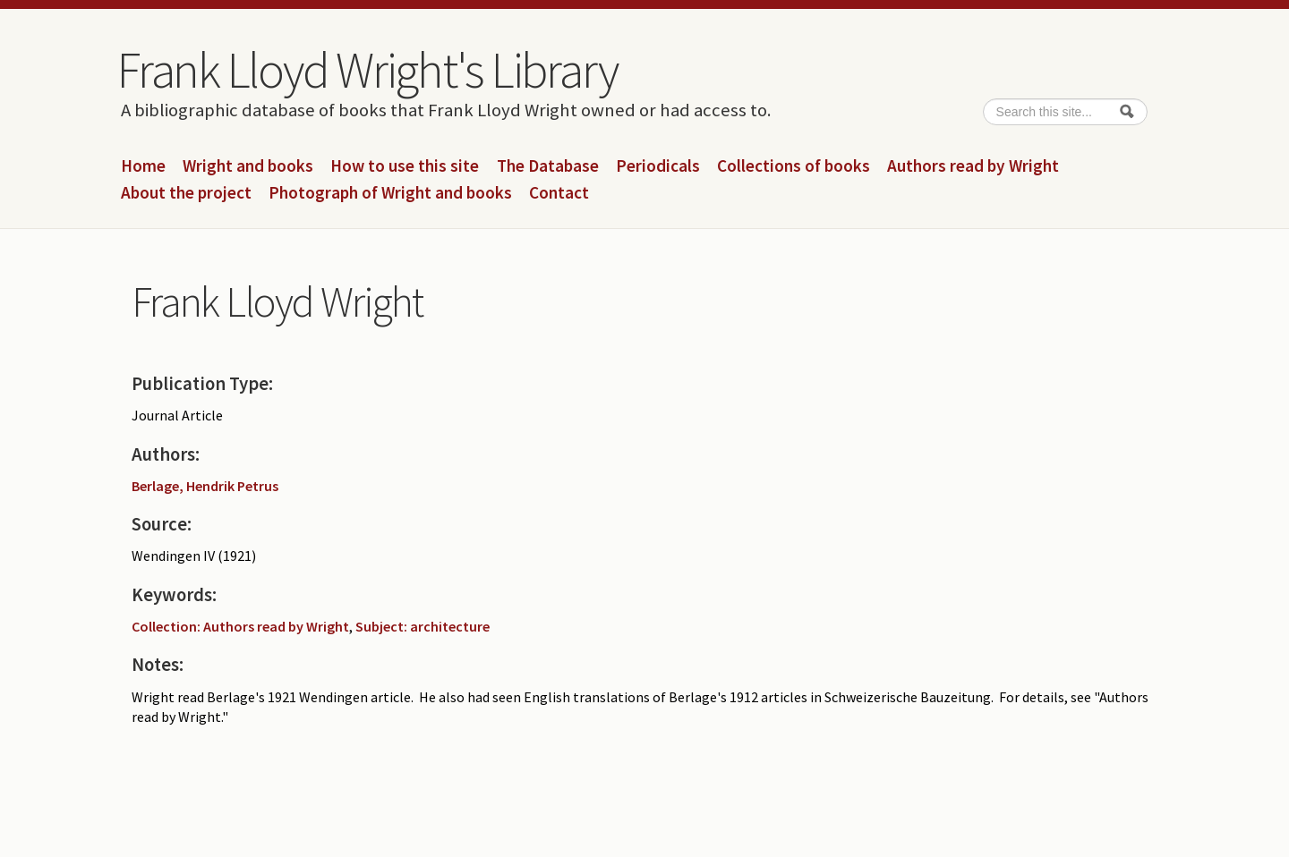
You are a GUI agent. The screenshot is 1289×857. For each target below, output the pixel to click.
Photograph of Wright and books (390, 193)
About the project (186, 193)
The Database (548, 166)
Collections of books (793, 166)
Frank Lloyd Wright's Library (367, 69)
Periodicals (658, 166)
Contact (559, 193)
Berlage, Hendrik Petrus (205, 486)
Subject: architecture (422, 626)
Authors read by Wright (973, 166)
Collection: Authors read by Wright (240, 626)
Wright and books (248, 166)
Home (143, 166)
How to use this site (404, 166)
